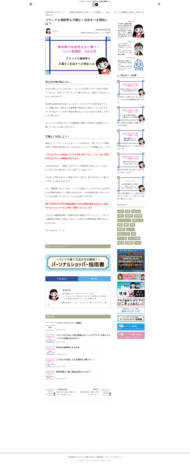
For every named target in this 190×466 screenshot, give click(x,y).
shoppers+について (75, 457)
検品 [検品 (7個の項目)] (133, 234)
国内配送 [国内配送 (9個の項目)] (121, 229)
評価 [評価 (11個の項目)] (132, 225)
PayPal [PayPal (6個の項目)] (137, 243)
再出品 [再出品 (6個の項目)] (120, 243)
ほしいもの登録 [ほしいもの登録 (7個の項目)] (134, 238)
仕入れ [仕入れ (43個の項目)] (120, 211)
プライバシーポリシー (113, 457)
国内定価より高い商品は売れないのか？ (73, 372)
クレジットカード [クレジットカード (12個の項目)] (124, 220)
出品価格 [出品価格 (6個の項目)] (129, 243)
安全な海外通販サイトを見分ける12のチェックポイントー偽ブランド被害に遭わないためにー (131, 196)
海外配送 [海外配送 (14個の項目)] (138, 216)
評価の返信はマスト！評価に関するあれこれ (130, 147)
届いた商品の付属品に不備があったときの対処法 (130, 124)
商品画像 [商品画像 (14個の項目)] (129, 216)
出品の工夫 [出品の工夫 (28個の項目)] (136, 211)
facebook (61, 279)
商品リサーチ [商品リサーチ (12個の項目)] (137, 220)
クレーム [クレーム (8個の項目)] (130, 229)
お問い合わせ (90, 457)
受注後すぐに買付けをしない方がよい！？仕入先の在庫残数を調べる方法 (130, 99)
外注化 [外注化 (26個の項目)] (120, 216)
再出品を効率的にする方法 (67, 347)
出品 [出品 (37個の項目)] (127, 211)
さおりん (56, 31)
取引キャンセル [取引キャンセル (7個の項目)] (123, 234)
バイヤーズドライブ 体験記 (68, 323)
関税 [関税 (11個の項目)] (126, 225)
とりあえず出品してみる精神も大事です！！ (75, 360)
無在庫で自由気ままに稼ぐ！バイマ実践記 (96, 33)
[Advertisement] (95, 430)
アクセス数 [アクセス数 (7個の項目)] (122, 238)
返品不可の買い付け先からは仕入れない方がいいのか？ (130, 171)
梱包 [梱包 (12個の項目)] (119, 225)
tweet (94, 279)
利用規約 (99, 457)
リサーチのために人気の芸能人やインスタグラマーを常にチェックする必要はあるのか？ (83, 336)
